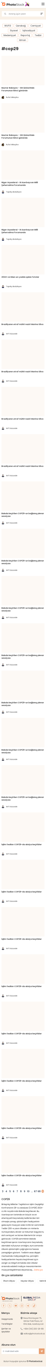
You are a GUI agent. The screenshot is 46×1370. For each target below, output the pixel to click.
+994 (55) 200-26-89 (33, 1328)
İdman (22, 40)
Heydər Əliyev (27, 1280)
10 (28, 1191)
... (32, 1191)
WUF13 (7, 25)
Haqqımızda (7, 1319)
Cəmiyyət (35, 25)
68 (39, 1191)
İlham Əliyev (9, 1280)
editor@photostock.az (34, 1333)
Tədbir (38, 35)
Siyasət (14, 30)
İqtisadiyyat (29, 30)
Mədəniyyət (10, 35)
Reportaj (25, 35)
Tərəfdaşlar (7, 1323)
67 (35, 1191)
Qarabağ (21, 25)
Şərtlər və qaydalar (6, 1330)
